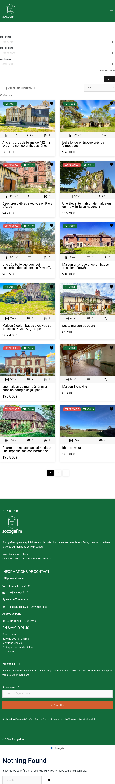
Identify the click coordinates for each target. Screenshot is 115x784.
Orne (24, 558)
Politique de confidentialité (17, 647)
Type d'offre (5, 37)
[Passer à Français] (57, 748)
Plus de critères (107, 70)
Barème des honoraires (15, 638)
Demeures (35, 558)
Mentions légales (12, 642)
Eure (17, 558)
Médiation (8, 651)
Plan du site (9, 634)
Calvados (7, 558)
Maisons (48, 558)
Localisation (5, 59)
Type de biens (6, 48)
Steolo (37, 719)
